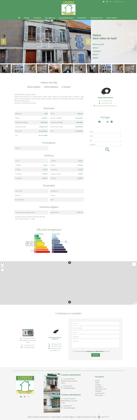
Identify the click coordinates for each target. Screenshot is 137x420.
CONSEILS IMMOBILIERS (71, 375)
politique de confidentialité (95, 351)
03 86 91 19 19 (67, 386)
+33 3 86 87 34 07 (106, 101)
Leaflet (135, 303)
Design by (105, 416)
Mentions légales (56, 417)
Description (33, 86)
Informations (51, 86)
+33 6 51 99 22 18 (106, 103)
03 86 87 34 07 (67, 406)
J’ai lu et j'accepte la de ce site (92, 351)
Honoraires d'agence (68, 417)
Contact (66, 86)
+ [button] (2, 263)
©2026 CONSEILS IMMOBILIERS (38, 417)
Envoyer (95, 355)
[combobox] (105, 131)
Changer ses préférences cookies (86, 417)
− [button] (2, 266)
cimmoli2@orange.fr (29, 347)
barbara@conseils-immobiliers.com (106, 105)
